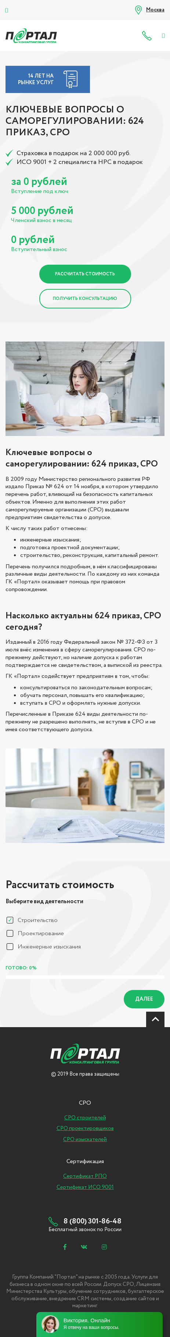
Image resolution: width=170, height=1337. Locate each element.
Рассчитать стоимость (85, 274)
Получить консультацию (85, 299)
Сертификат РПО (85, 1176)
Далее (144, 999)
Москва (155, 10)
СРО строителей (85, 1118)
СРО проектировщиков (85, 1129)
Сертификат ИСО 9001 (85, 1187)
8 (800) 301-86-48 (148, 35)
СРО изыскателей (85, 1140)
